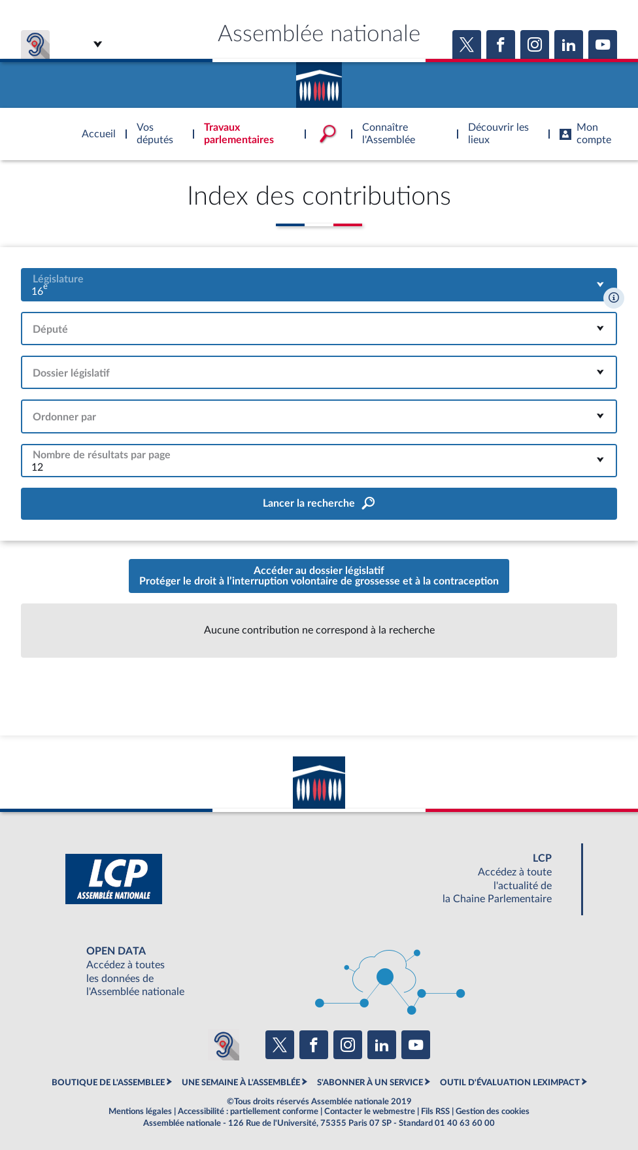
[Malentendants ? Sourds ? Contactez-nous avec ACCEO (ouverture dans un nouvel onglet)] (223, 1044)
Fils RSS (435, 1111)
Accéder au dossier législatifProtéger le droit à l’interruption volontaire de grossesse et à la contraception (319, 576)
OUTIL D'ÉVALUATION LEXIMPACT (510, 1083)
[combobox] (319, 284)
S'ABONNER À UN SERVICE (370, 1083)
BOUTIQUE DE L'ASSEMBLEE (108, 1083)
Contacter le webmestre (369, 1111)
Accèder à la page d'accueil (319, 80)
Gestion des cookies (492, 1111)
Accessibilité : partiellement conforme (248, 1111)
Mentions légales (140, 1111)
